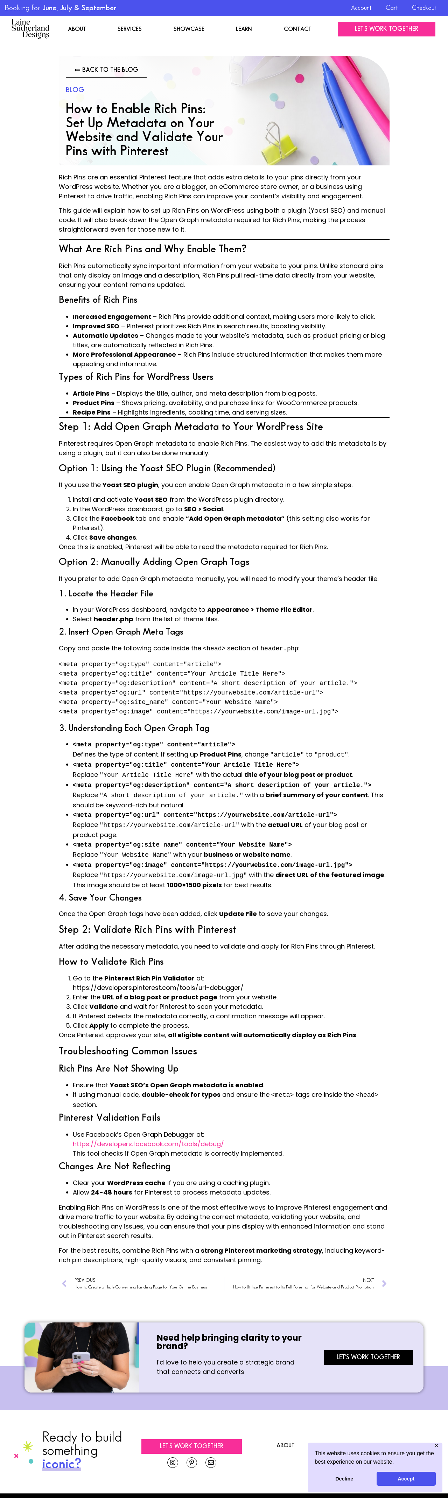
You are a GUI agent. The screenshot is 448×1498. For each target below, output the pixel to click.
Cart (392, 8)
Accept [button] (406, 1479)
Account (361, 8)
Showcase (189, 29)
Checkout (424, 8)
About (77, 29)
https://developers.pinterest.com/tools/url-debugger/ (158, 978)
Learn (244, 29)
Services (130, 29)
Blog (75, 90)
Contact (298, 29)
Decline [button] (344, 1479)
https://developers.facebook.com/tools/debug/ (148, 1134)
